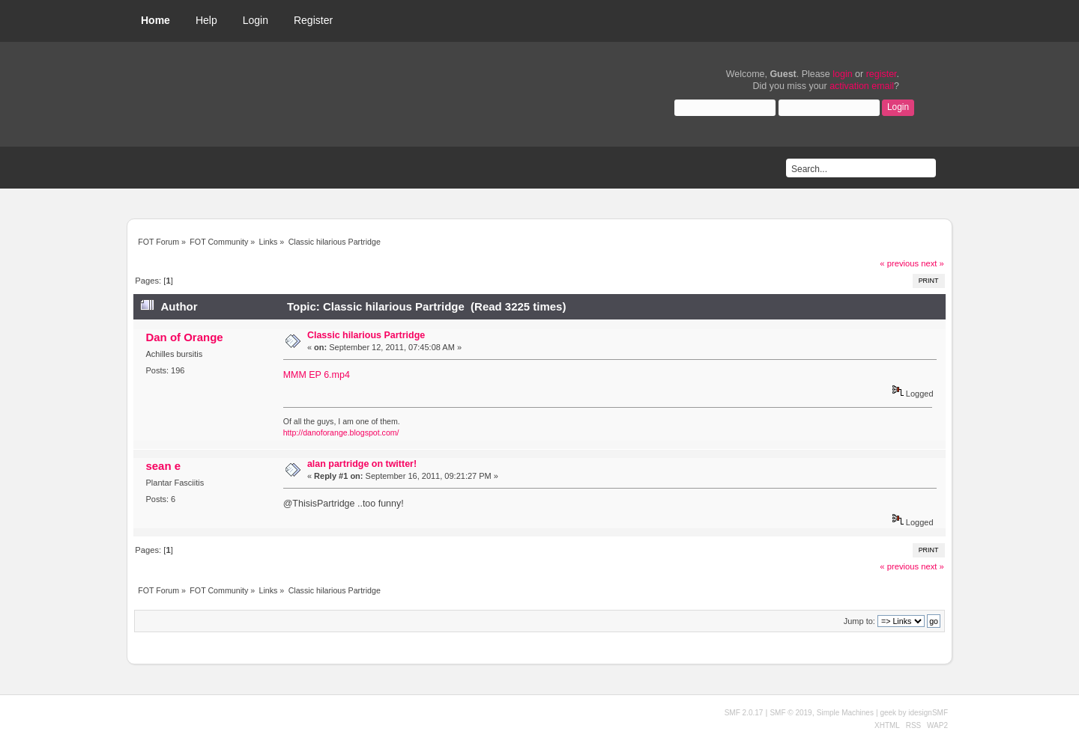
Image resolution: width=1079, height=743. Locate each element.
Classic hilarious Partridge (366, 335)
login (842, 74)
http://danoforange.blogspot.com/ (341, 432)
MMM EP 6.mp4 (316, 375)
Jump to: (859, 621)
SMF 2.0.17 (744, 713)
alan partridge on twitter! (362, 464)
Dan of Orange (184, 337)
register (881, 74)
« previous (899, 263)
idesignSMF (928, 713)
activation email (861, 86)
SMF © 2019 (790, 713)
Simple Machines (845, 713)
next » (932, 263)
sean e (163, 465)
